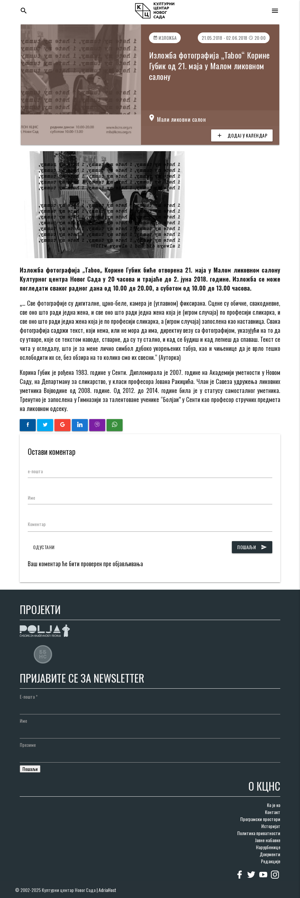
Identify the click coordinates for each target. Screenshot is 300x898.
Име (31, 497)
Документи (270, 854)
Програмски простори (260, 818)
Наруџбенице (268, 847)
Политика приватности (258, 832)
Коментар (37, 523)
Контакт (272, 811)
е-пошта (35, 471)
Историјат (270, 825)
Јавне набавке (267, 839)
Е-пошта (29, 696)
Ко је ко (273, 804)
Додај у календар (241, 135)
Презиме (28, 744)
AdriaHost (107, 889)
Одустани (44, 547)
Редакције (270, 861)
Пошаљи (252, 547)
